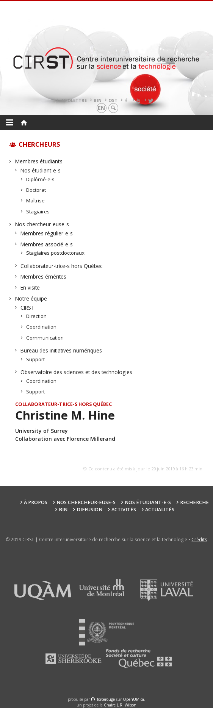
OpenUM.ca (133, 699)
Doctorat (36, 189)
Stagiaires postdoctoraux (56, 252)
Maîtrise (36, 200)
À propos (35, 502)
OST (112, 100)
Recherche (194, 502)
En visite (30, 287)
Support (36, 359)
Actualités (159, 509)
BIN (98, 100)
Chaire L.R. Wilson (120, 705)
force (106, 699)
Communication (45, 337)
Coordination (41, 326)
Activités (123, 509)
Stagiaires (38, 211)
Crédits (199, 539)
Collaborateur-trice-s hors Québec (61, 265)
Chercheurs (39, 144)
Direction (37, 316)
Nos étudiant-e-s (41, 170)
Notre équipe (31, 298)
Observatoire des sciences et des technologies (76, 372)
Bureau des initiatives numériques (61, 350)
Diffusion (89, 509)
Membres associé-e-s (47, 244)
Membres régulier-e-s (47, 233)
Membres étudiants (39, 161)
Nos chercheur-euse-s (42, 224)
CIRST (27, 307)
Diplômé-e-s (41, 179)
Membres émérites (43, 276)
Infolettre (73, 100)
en (101, 107)
